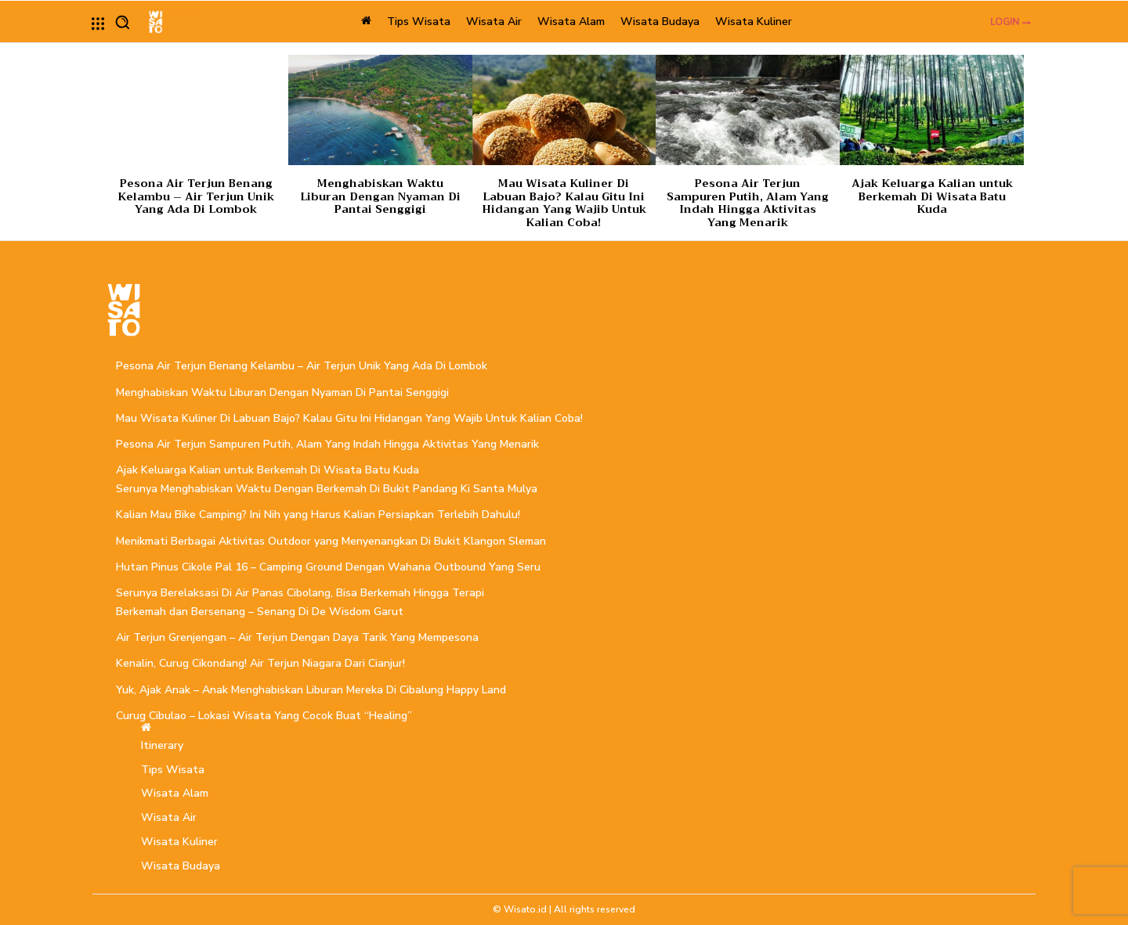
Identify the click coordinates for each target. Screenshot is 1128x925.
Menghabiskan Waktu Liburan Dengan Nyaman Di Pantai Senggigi (380, 196)
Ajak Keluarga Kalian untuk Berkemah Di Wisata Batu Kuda (932, 196)
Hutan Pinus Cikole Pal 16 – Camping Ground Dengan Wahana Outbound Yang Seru (328, 567)
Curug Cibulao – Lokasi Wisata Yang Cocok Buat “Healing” (264, 715)
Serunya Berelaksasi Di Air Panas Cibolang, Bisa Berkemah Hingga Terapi (300, 592)
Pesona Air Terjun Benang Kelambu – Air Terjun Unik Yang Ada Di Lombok (196, 196)
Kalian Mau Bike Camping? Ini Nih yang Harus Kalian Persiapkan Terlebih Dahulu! (318, 514)
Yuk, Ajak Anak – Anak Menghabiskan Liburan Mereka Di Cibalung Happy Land (311, 689)
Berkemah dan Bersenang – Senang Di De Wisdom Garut (259, 611)
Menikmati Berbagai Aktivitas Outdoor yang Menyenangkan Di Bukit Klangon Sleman (331, 541)
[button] (122, 22)
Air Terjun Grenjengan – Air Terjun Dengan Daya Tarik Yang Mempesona (297, 637)
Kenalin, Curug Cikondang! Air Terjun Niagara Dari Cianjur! (260, 663)
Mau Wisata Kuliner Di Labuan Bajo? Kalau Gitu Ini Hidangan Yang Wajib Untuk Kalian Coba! (564, 203)
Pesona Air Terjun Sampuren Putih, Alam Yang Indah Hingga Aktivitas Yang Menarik (748, 203)
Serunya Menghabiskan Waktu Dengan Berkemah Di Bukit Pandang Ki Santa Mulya (326, 488)
